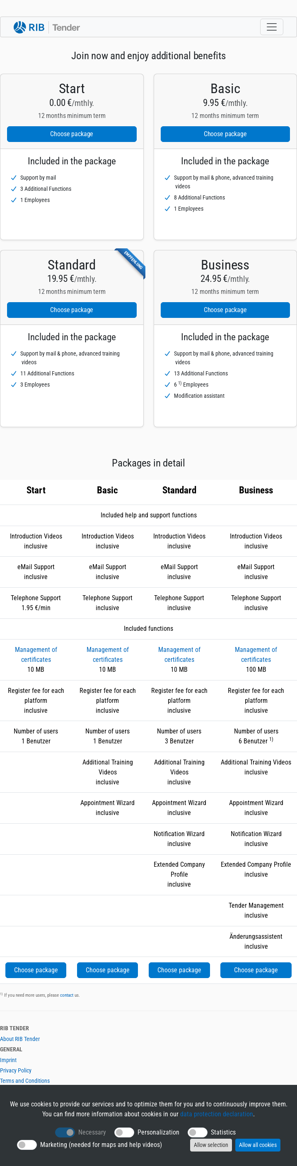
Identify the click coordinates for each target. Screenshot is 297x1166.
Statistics (223, 1132)
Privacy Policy (15, 1070)
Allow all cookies (258, 1145)
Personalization (158, 1132)
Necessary (92, 1132)
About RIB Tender (20, 1039)
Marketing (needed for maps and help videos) (101, 1145)
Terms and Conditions (25, 1080)
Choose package (71, 134)
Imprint (8, 1060)
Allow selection (211, 1145)
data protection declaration (216, 1114)
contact (66, 995)
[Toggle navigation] (271, 27)
